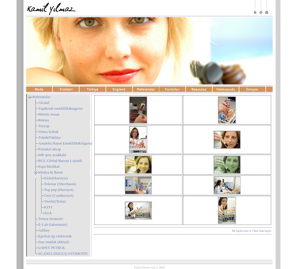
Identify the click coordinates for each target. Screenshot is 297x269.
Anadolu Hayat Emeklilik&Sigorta (65, 143)
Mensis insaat (48, 114)
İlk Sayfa (237, 230)
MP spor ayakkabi (52, 155)
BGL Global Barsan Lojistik (60, 160)
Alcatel (43, 102)
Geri (246, 230)
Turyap (43, 126)
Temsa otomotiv (50, 218)
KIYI (48, 207)
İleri (256, 230)
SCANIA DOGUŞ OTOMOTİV (63, 253)
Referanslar (41, 97)
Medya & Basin (50, 172)
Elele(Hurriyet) (56, 178)
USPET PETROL (52, 247)
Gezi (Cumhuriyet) (58, 195)
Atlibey (44, 230)
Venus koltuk (48, 131)
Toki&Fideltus (49, 137)
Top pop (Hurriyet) (58, 189)
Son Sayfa (265, 230)
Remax (43, 120)
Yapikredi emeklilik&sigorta (60, 108)
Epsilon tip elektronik (55, 236)
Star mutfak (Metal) (53, 242)
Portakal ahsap (49, 149)
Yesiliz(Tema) (55, 201)
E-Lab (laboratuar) (52, 224)
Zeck (48, 213)
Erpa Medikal (48, 166)
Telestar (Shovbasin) (60, 184)
